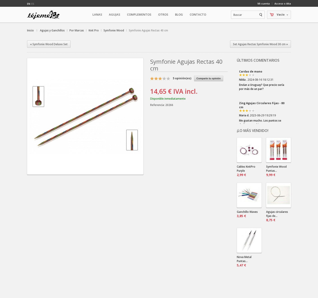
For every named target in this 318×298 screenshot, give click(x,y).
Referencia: (157, 105)
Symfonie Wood (114, 30)
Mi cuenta (264, 3)
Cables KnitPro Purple (246, 171)
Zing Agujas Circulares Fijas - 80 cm (261, 105)
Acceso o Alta (282, 3)
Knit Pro (94, 30)
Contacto (198, 14)
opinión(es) (182, 78)
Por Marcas (76, 30)
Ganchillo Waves (247, 214)
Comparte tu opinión (208, 78)
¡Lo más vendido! (252, 130)
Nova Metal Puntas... (244, 261)
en (28, 3)
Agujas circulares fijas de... (277, 216)
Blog (179, 14)
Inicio (30, 30)
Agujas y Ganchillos (52, 30)
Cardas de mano (250, 71)
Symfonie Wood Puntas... (276, 171)
